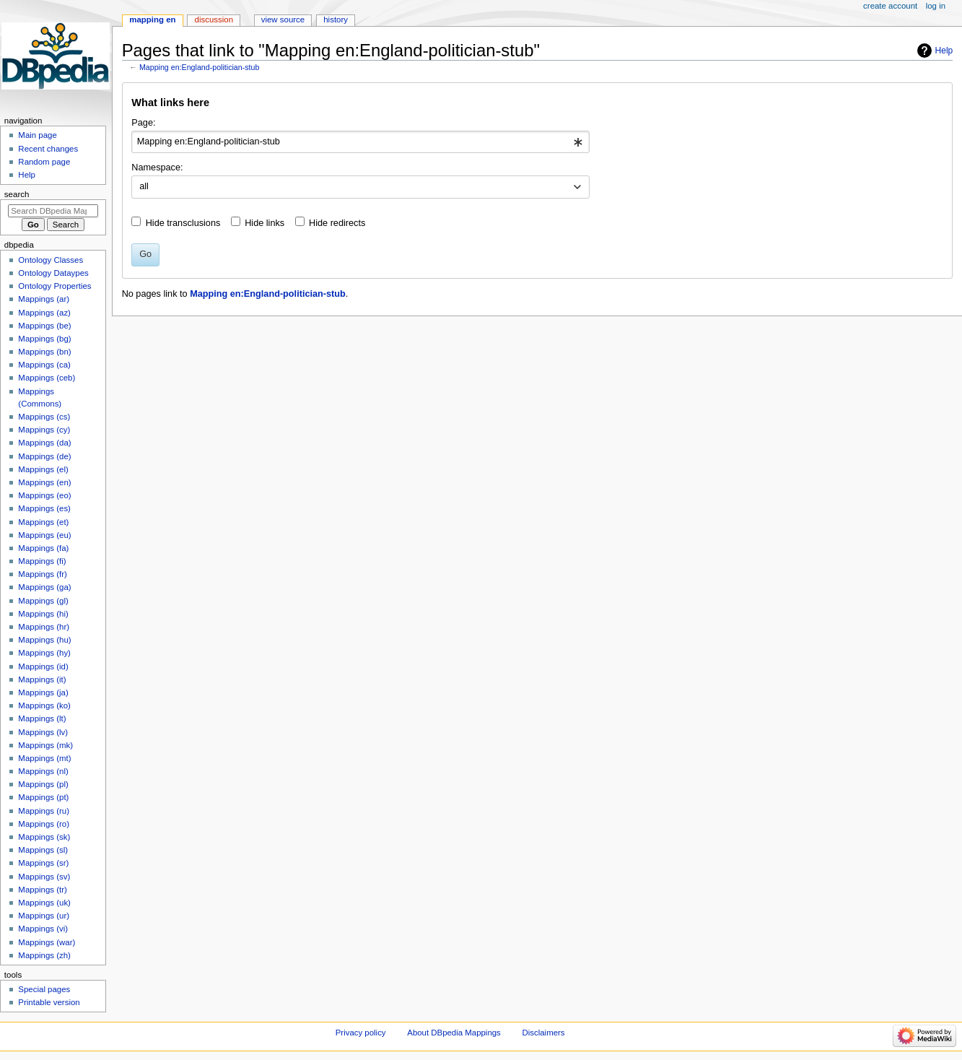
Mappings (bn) (44, 351)
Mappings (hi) (43, 613)
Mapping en (152, 19)
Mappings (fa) (43, 548)
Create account (890, 5)
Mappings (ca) (44, 364)
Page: (143, 123)
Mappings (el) (43, 469)
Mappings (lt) (42, 718)
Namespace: (157, 167)
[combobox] (360, 142)
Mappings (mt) (44, 758)
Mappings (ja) (43, 692)
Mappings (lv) (43, 732)
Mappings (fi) (42, 561)
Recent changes (48, 148)
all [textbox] (144, 186)
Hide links (264, 223)
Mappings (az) (44, 312)
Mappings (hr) (43, 626)
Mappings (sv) (44, 876)
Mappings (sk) (44, 837)
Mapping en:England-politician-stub (199, 67)
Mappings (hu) (44, 639)
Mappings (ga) (44, 587)
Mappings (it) (42, 679)
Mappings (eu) (44, 535)
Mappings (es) (44, 508)
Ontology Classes (50, 260)
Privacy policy (361, 1032)
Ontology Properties (54, 286)
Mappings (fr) (42, 574)
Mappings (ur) (43, 915)
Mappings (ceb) (46, 377)
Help (944, 50)
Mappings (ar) (43, 299)
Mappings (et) (43, 522)
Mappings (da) (44, 442)
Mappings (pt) (43, 797)
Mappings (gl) (43, 600)
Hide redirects (337, 223)
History (335, 19)
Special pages (44, 989)
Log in (935, 5)
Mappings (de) (44, 456)
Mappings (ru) (43, 811)
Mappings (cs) (44, 416)
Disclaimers (543, 1032)
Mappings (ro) (43, 824)
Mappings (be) (44, 325)
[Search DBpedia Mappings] (53, 210)
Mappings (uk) (44, 902)
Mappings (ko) (44, 705)
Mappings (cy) (44, 429)
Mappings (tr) (42, 889)
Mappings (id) (43, 666)
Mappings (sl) (43, 850)
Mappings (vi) (43, 928)
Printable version (48, 1002)
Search (17, 194)
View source (283, 19)
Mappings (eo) (44, 495)
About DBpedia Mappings (454, 1032)
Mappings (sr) (43, 863)
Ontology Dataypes (53, 273)
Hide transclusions (183, 223)
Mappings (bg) (44, 338)
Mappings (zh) (44, 955)
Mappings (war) (46, 942)
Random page (44, 161)
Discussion (214, 19)
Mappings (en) (44, 482)
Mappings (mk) (45, 745)
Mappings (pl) (43, 784)
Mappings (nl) (43, 771)
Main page (37, 135)
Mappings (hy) (44, 652)
